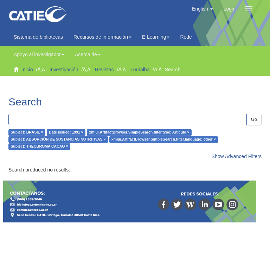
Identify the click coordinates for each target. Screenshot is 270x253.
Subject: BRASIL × (27, 132)
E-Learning (156, 37)
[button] (202, 9)
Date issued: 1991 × (66, 132)
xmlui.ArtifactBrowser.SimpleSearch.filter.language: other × (163, 139)
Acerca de (88, 54)
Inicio (27, 69)
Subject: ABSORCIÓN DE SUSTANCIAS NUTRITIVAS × (58, 139)
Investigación (64, 69)
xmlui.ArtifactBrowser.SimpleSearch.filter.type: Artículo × (139, 132)
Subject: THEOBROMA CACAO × (39, 146)
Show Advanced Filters (237, 156)
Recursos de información (102, 37)
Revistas (104, 69)
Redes (189, 37)
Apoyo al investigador (39, 54)
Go (254, 119)
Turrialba (140, 69)
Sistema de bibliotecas (38, 37)
